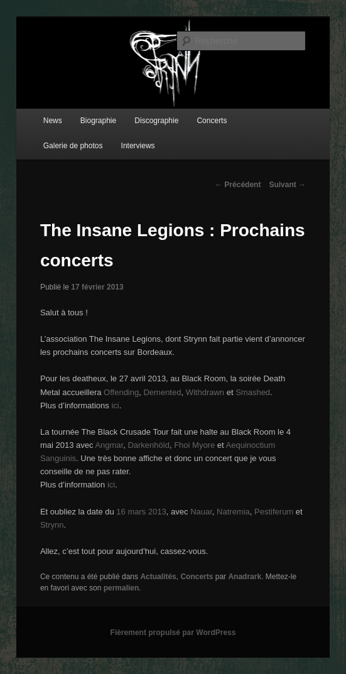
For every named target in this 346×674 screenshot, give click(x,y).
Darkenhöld (148, 445)
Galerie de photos (73, 145)
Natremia (233, 511)
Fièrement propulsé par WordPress (173, 632)
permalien (121, 588)
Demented (162, 392)
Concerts (212, 120)
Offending (121, 392)
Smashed (252, 392)
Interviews (138, 145)
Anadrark (244, 576)
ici (115, 405)
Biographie (98, 120)
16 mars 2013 (141, 511)
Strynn (52, 525)
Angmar (109, 445)
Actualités (158, 576)
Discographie (156, 120)
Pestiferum (273, 511)
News (52, 120)
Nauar (201, 511)
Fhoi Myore (194, 445)
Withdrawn (206, 392)
